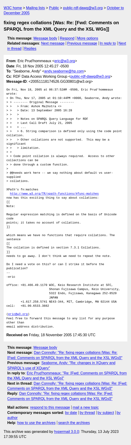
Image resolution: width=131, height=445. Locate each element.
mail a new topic (86, 407)
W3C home (13, 8)
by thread (87, 413)
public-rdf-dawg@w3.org (83, 8)
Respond (67, 38)
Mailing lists (35, 8)
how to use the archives (36, 423)
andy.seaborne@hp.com (64, 71)
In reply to (108, 43)
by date (71, 413)
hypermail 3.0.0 (66, 432)
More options (87, 38)
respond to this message (50, 407)
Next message (52, 43)
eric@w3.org (64, 61)
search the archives (74, 423)
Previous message (82, 43)
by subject (106, 413)
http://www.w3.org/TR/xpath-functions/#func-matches (54, 194)
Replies (30, 49)
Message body (45, 38)
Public (54, 8)
